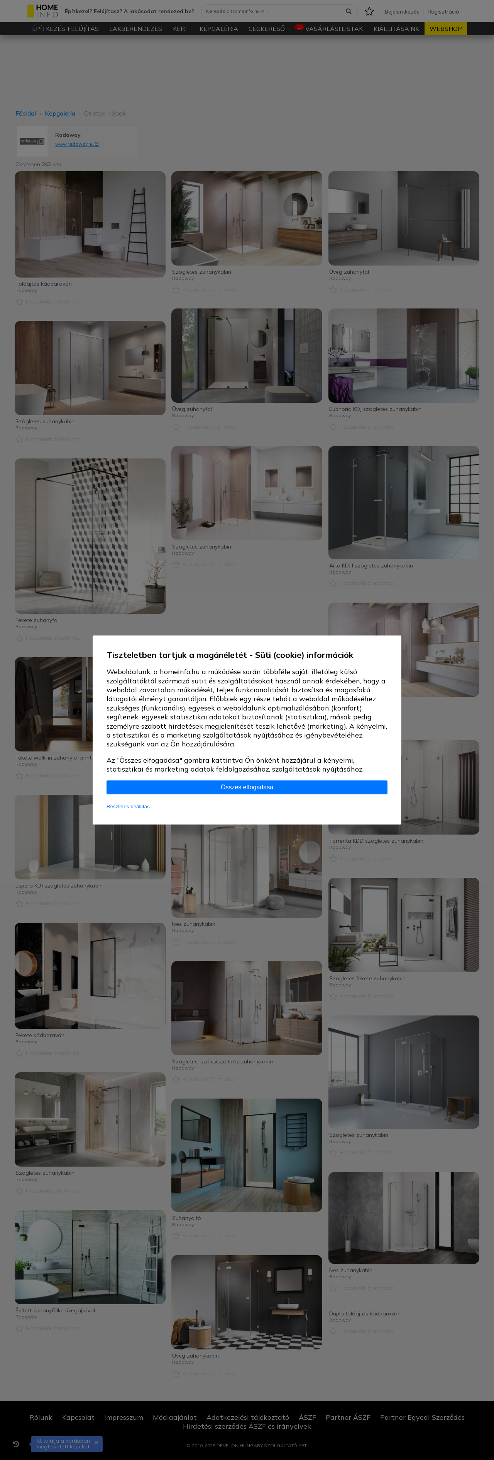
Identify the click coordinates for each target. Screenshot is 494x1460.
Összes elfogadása (247, 787)
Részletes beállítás (128, 806)
